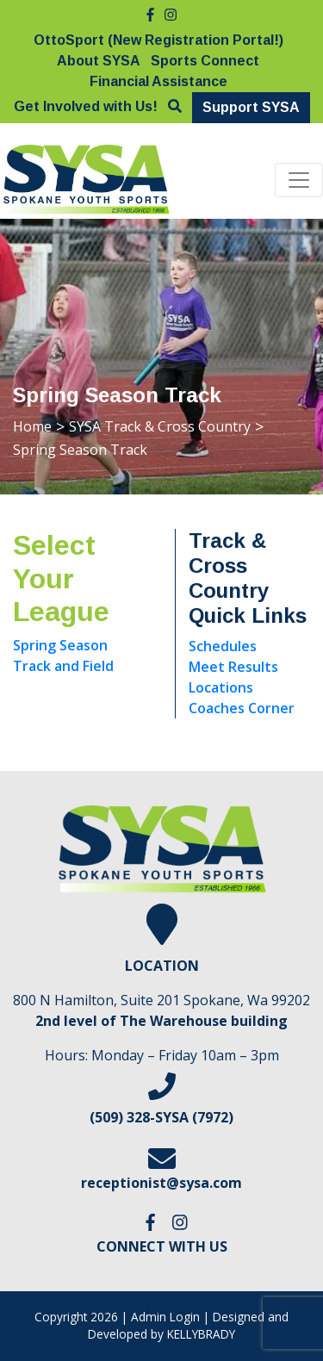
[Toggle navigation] (299, 180)
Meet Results (233, 666)
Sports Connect (205, 60)
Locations (221, 687)
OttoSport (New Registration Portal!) (158, 40)
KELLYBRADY (201, 1334)
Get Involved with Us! (86, 106)
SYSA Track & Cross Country (160, 426)
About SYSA (98, 60)
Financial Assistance (158, 81)
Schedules (223, 646)
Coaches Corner (242, 708)
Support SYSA (251, 107)
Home (32, 426)
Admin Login (165, 1316)
